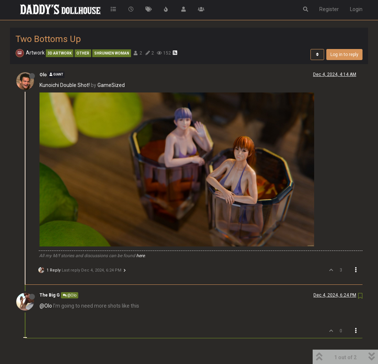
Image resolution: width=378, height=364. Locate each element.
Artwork (35, 53)
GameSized (111, 85)
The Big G (49, 295)
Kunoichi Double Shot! (64, 85)
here (140, 255)
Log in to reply (344, 54)
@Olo (69, 295)
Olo (43, 74)
